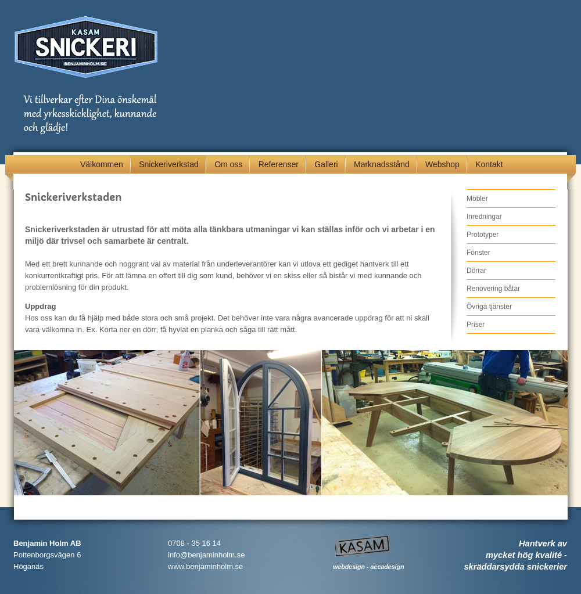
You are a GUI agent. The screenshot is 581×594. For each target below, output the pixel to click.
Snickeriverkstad (169, 164)
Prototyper (482, 235)
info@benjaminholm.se (206, 554)
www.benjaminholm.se (205, 566)
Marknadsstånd (382, 164)
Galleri (326, 164)
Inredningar (484, 217)
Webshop (442, 164)
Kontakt (489, 164)
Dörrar (476, 271)
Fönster (478, 253)
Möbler (477, 199)
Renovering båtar (493, 289)
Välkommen (101, 164)
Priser (476, 325)
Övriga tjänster (489, 307)
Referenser (279, 164)
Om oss (228, 164)
